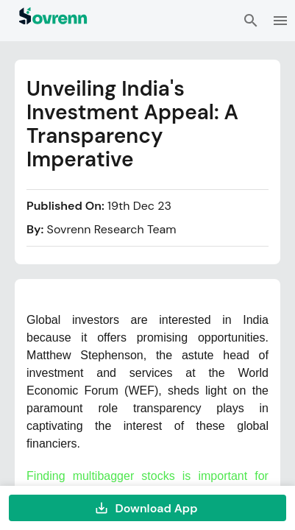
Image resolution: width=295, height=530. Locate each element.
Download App (147, 508)
